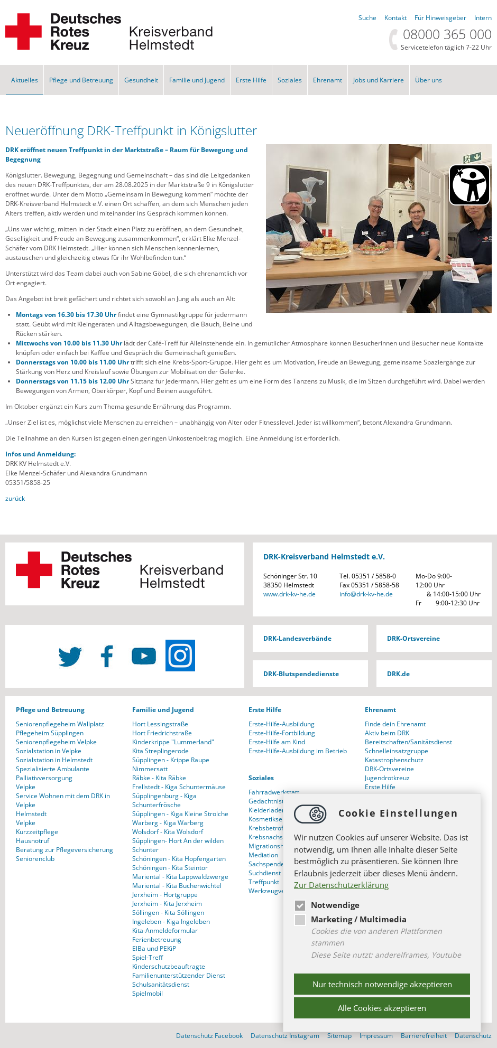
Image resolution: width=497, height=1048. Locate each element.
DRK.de (398, 673)
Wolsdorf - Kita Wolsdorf (167, 831)
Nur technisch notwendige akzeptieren (382, 984)
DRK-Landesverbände (297, 638)
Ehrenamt (327, 80)
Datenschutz (473, 1035)
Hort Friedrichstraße (162, 732)
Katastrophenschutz (394, 759)
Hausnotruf (32, 840)
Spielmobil (147, 993)
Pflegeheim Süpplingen (50, 732)
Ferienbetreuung (156, 939)
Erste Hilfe (251, 80)
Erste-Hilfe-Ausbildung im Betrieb (297, 750)
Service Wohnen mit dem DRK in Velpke (63, 800)
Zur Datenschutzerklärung (341, 884)
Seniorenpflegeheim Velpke (56, 741)
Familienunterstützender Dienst (178, 975)
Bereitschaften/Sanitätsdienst (408, 741)
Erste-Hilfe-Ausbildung (281, 723)
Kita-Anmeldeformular (165, 930)
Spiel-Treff (147, 957)
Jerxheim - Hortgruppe (165, 894)
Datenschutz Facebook (209, 1035)
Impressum (376, 1035)
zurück (15, 498)
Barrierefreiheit (424, 1035)
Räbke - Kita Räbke (159, 777)
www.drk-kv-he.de (289, 594)
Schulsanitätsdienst (160, 984)
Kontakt (395, 17)
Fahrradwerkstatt (273, 792)
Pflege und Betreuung (81, 80)
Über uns (428, 80)
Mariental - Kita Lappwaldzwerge (180, 876)
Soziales (290, 80)
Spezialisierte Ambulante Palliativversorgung (52, 773)
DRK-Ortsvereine (413, 638)
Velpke (25, 786)
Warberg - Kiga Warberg (168, 822)
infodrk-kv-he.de (366, 594)
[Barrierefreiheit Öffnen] (469, 184)
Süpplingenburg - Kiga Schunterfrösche (164, 800)
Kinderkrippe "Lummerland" (173, 741)
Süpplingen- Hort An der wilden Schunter (178, 845)
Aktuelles (24, 80)
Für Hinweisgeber (440, 17)
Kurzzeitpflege (37, 831)
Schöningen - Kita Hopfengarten (179, 858)
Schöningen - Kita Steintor (170, 867)
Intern (483, 17)
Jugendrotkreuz (387, 777)
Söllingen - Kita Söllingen (168, 912)
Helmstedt (31, 813)
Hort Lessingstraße (160, 723)
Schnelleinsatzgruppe (396, 750)
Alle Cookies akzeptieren (382, 1008)
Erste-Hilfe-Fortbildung (281, 732)
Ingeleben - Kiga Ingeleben (171, 921)
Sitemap (339, 1035)
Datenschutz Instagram (285, 1035)
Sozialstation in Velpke (48, 750)
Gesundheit (141, 80)
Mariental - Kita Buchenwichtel (177, 885)
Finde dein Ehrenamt (395, 723)
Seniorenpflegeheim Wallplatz (60, 723)
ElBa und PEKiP (154, 948)
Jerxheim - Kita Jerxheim (167, 903)
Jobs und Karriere (378, 80)
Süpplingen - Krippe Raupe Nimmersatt (170, 764)
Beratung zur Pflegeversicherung (64, 849)
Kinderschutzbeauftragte (168, 966)
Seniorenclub (35, 858)
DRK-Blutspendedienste (301, 673)
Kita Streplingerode (160, 750)
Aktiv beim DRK (387, 732)
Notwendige (327, 905)
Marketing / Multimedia (350, 919)
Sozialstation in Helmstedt (54, 759)
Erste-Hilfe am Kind (276, 741)
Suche (367, 17)
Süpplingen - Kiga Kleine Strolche (180, 813)
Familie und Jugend (197, 80)
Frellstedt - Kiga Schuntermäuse (179, 786)
